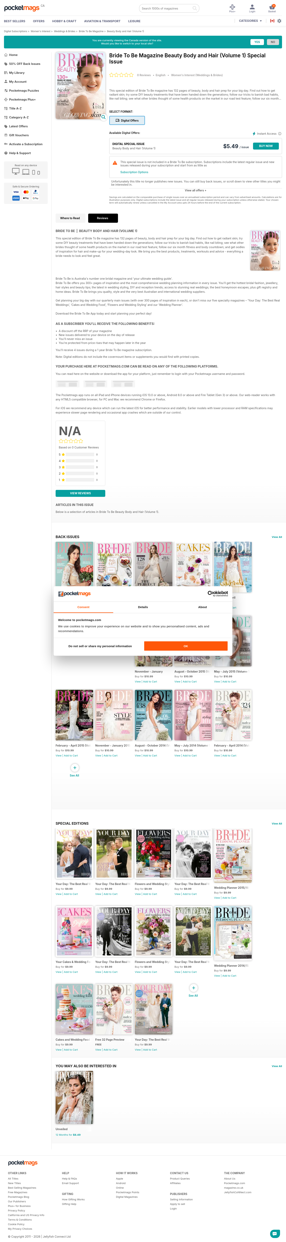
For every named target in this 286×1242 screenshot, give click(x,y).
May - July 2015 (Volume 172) (236, 674)
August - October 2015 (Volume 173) (196, 674)
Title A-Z (13, 108)
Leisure (134, 21)
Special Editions (72, 828)
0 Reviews (144, 75)
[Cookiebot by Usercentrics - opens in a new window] (210, 594)
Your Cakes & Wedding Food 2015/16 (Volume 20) (74, 969)
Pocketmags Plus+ (20, 99)
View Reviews (80, 493)
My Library (14, 73)
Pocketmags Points (127, 1203)
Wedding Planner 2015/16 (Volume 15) (236, 894)
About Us (229, 1189)
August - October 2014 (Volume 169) (155, 750)
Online (120, 1198)
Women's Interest (40, 31)
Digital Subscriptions (15, 31)
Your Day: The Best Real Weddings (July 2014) (196, 969)
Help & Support (17, 153)
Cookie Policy (16, 1234)
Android (121, 1193)
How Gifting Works (73, 1210)
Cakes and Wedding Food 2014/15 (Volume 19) (74, 1048)
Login (173, 1219)
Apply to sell (177, 1214)
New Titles (14, 1193)
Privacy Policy (16, 1221)
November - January (151, 674)
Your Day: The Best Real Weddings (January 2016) (114, 890)
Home (11, 55)
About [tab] (202, 607)
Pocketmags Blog (18, 1207)
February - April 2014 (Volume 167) (236, 750)
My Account (15, 82)
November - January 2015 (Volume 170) (114, 750)
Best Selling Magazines (22, 1198)
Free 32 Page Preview (111, 1048)
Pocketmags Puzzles (21, 90)
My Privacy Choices (20, 1239)
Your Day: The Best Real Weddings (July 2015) (196, 890)
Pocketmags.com (234, 1193)
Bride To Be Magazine (91, 31)
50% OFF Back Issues (22, 64)
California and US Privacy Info (26, 1225)
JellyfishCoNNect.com (237, 1203)
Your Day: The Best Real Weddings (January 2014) (155, 1048)
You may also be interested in (86, 1075)
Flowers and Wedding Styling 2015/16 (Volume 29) (155, 890)
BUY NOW (266, 146)
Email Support (70, 1193)
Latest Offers (16, 126)
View (140, 684)
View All (277, 536)
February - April (229, 599)
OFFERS (38, 21)
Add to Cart (234, 608)
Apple (119, 1189)
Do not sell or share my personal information (100, 646)
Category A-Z (16, 117)
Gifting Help (69, 1214)
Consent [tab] (83, 607)
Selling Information (181, 1210)
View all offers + (195, 190)
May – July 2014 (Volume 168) (196, 750)
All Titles (13, 1189)
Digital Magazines (127, 1207)
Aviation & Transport (102, 21)
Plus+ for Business (19, 1216)
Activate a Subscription (23, 144)
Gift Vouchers (16, 135)
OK (186, 646)
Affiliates (175, 1193)
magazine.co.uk (233, 1198)
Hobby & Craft (64, 21)
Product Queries (180, 1189)
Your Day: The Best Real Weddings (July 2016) (74, 890)
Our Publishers (17, 1212)
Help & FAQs (69, 1189)
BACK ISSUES (67, 537)
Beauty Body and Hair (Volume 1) (125, 31)
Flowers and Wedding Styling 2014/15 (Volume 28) (155, 969)
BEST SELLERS (14, 21)
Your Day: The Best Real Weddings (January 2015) (114, 969)
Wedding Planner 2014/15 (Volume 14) (236, 973)
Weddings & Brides (64, 31)
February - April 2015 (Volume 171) (74, 750)
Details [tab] (143, 607)
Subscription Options (134, 172)
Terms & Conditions (20, 1230)
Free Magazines (17, 1203)
